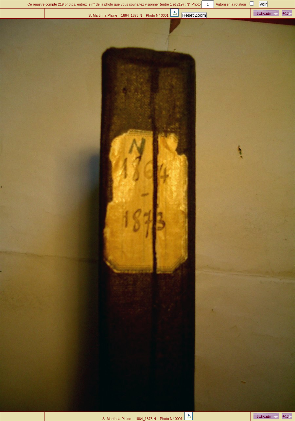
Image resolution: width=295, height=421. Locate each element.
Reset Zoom (194, 15)
